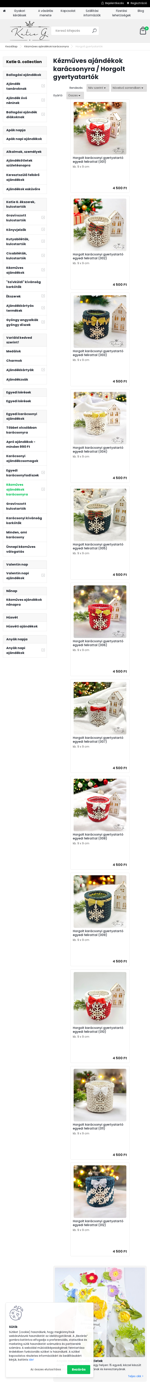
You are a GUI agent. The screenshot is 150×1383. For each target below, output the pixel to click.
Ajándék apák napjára (90, 1219)
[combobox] (98, 88)
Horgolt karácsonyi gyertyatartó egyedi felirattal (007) (73, 463)
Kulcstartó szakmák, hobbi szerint (131, 1245)
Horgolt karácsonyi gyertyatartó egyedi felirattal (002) (120, 162)
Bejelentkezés (114, 3)
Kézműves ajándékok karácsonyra (46, 46)
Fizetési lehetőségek (121, 13)
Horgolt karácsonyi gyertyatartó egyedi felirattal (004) (120, 262)
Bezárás (79, 1369)
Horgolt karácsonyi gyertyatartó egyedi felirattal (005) (73, 363)
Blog (141, 11)
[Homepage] (4, 11)
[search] (94, 32)
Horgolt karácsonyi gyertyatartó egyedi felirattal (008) (120, 463)
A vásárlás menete (45, 13)
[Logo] (30, 30)
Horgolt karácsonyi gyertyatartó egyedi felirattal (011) (73, 664)
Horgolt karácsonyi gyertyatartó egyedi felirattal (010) (120, 564)
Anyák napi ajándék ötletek (79, 804)
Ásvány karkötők (131, 1270)
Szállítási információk (92, 13)
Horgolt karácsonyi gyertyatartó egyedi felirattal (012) (120, 664)
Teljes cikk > (135, 820)
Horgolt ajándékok (133, 1275)
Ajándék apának (132, 1224)
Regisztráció (139, 3)
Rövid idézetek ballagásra (74, 1009)
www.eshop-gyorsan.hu (84, 1379)
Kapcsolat (68, 11)
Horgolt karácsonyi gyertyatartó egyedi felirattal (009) (73, 564)
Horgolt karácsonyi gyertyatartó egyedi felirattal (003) (73, 262)
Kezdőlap (11, 46)
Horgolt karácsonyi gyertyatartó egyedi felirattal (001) (73, 162)
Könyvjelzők (128, 1265)
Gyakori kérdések (19, 13)
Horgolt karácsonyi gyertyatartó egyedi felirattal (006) (120, 363)
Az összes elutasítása (45, 1369)
